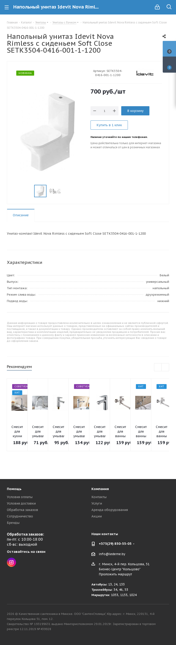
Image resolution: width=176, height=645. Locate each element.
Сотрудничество (20, 516)
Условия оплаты (20, 497)
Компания (100, 489)
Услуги (96, 503)
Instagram (11, 562)
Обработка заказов (22, 510)
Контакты (99, 497)
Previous (158, 367)
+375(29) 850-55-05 (115, 543)
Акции (96, 516)
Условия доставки (21, 503)
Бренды (13, 523)
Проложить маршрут (115, 574)
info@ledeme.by (112, 554)
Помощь (14, 489)
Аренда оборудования (109, 510)
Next (165, 367)
